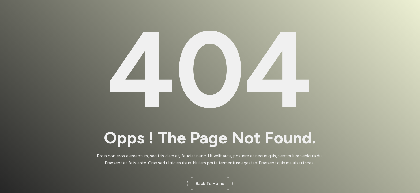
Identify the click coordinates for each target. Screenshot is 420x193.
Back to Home (210, 183)
